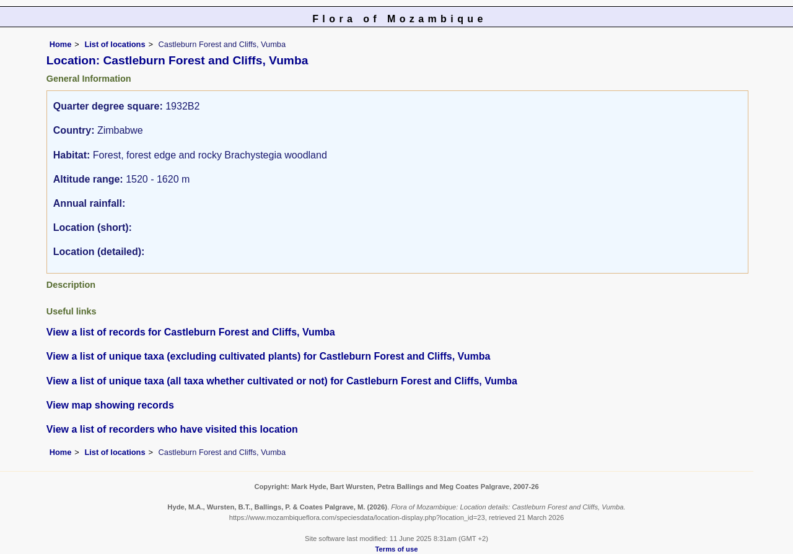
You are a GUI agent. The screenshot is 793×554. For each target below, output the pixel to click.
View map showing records (110, 405)
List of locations (114, 44)
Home (61, 44)
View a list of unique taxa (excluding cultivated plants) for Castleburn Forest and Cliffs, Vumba (268, 356)
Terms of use (396, 549)
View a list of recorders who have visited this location (172, 429)
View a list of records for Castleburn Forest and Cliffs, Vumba (190, 332)
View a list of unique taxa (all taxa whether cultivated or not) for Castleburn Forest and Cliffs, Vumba (281, 381)
